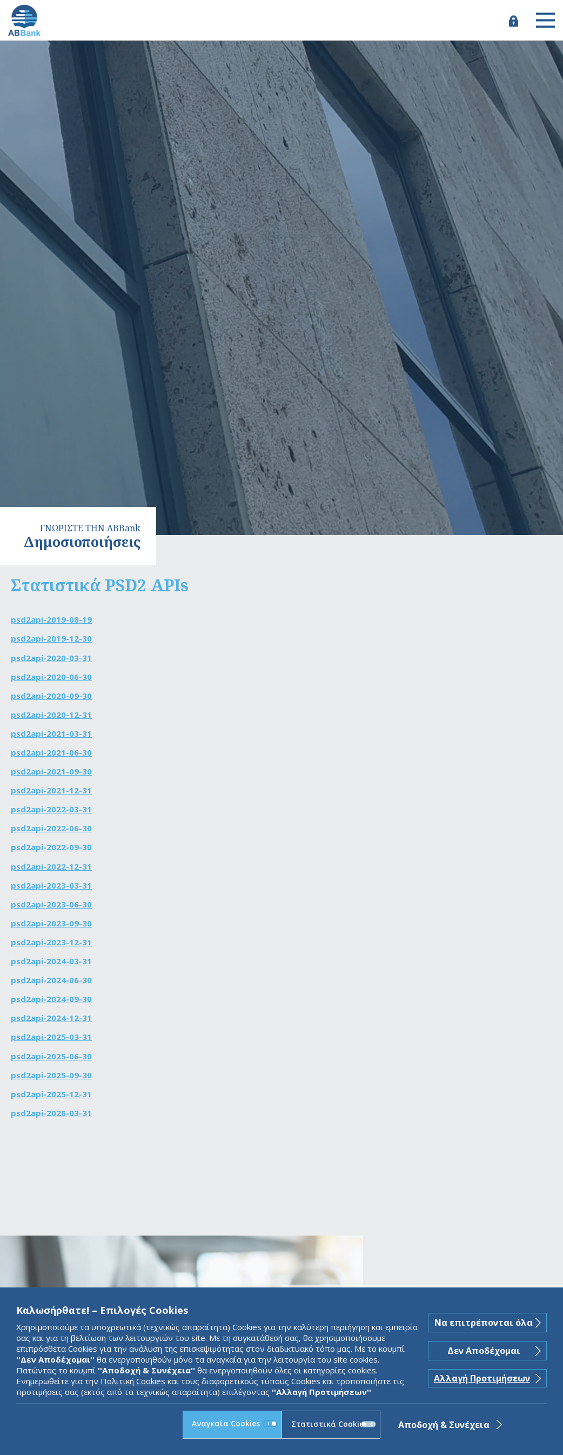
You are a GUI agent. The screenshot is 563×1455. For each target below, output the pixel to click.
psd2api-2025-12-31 (51, 1094)
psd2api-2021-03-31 (51, 733)
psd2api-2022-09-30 (51, 847)
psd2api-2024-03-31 (51, 961)
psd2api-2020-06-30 (51, 676)
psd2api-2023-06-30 (51, 904)
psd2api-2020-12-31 (51, 714)
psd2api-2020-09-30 (51, 695)
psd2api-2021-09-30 (51, 771)
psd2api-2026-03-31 (51, 1112)
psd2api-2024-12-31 (51, 1017)
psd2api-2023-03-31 (51, 885)
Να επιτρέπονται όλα (483, 1323)
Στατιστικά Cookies (333, 1424)
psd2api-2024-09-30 (51, 998)
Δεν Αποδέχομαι (483, 1351)
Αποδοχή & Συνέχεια (444, 1425)
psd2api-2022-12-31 (51, 866)
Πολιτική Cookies (132, 1381)
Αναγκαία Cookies (235, 1423)
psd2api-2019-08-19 (51, 619)
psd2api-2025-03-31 (51, 1036)
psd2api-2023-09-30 (51, 923)
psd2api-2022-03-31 (51, 809)
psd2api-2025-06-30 (51, 1056)
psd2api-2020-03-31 (51, 657)
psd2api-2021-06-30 (51, 752)
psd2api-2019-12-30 (51, 638)
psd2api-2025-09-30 (51, 1075)
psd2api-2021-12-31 (51, 790)
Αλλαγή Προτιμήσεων (482, 1378)
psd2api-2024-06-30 (51, 980)
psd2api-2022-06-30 (51, 828)
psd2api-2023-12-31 (51, 942)
